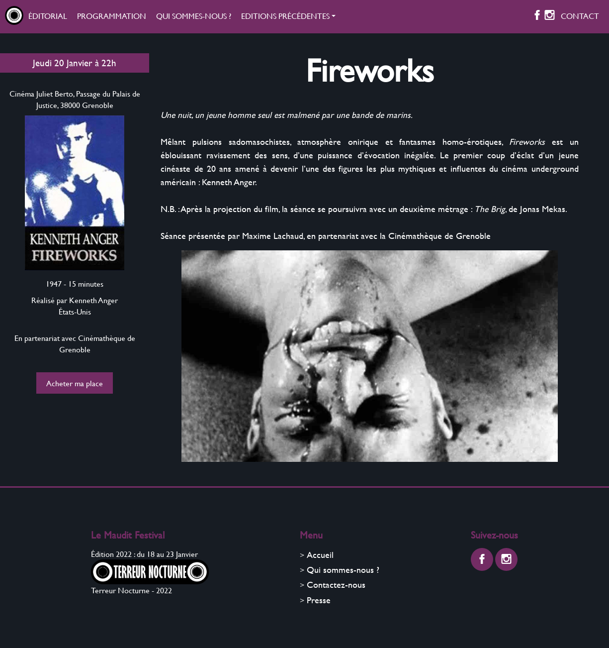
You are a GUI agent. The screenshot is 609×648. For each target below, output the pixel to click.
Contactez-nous (336, 584)
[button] (288, 16)
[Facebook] (537, 16)
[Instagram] (549, 16)
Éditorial (47, 15)
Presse (319, 600)
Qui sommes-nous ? (193, 15)
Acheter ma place (74, 383)
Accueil (320, 554)
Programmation (111, 15)
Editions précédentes (285, 15)
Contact (580, 15)
